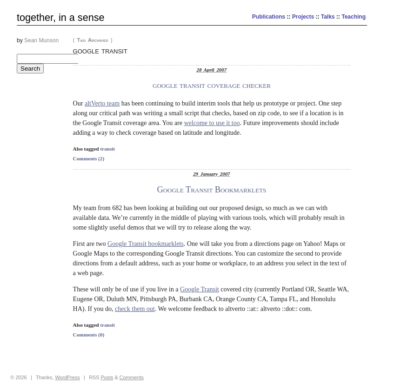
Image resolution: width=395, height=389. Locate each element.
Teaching (353, 16)
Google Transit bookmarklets (145, 243)
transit (107, 149)
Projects (303, 16)
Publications (268, 16)
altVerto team (102, 103)
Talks (328, 16)
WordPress (67, 377)
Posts (106, 377)
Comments (132, 377)
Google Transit (199, 289)
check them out (135, 308)
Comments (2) (89, 158)
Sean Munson (41, 40)
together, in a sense (60, 17)
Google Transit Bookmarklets (211, 189)
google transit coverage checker (212, 85)
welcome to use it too (212, 122)
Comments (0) (89, 334)
